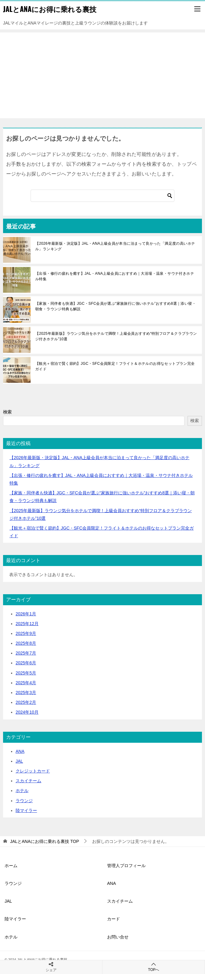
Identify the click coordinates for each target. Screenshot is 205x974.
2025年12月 (27, 623)
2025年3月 (26, 692)
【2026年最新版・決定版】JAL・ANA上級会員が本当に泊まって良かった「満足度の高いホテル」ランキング (115, 246)
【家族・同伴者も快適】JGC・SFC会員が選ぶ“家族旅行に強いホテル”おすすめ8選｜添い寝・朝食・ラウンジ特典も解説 (115, 306)
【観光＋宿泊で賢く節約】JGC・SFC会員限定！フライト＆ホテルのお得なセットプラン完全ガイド (115, 366)
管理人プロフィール (126, 865)
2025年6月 (26, 662)
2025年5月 (26, 672)
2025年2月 (26, 702)
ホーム (11, 865)
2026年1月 (26, 613)
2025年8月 (26, 643)
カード (113, 918)
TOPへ (153, 967)
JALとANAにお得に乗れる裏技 (49, 9)
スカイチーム (28, 780)
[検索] (102, 196)
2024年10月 (27, 712)
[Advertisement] (102, 75)
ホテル (22, 790)
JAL (19, 761)
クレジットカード (33, 770)
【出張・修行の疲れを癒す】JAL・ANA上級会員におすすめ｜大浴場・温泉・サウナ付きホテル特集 (114, 276)
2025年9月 (26, 633)
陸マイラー (26, 810)
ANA (20, 751)
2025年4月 (26, 682)
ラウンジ (24, 800)
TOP (44, 841)
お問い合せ (118, 936)
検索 (7, 412)
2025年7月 (26, 653)
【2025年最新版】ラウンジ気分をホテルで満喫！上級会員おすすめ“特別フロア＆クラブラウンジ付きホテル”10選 (116, 336)
